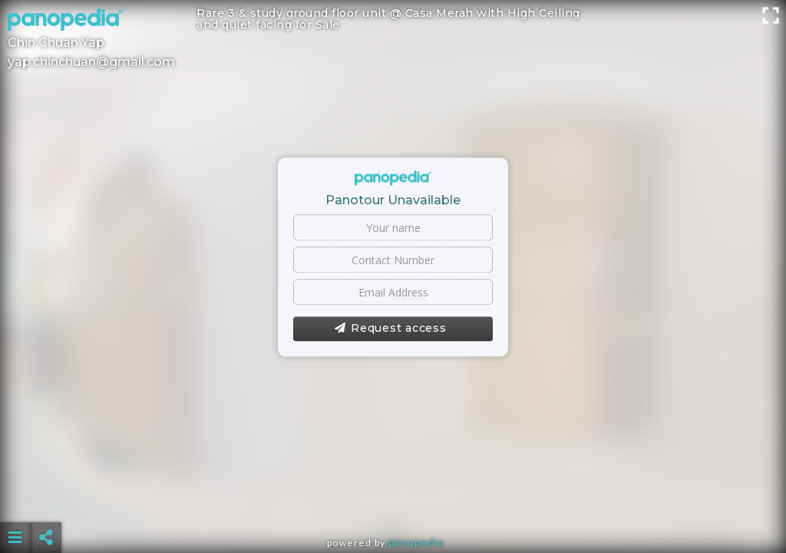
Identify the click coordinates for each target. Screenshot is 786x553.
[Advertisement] (393, 499)
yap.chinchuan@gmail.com (91, 62)
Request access (390, 329)
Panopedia (416, 542)
